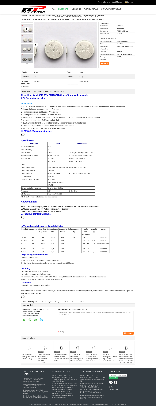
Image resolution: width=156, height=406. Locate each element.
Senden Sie (114, 378)
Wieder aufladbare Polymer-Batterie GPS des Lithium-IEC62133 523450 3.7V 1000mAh (92, 397)
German (131, 1)
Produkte (63, 9)
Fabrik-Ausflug (91, 9)
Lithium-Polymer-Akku (91, 372)
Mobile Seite (113, 390)
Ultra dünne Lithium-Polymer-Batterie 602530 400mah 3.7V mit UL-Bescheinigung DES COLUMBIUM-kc (91, 391)
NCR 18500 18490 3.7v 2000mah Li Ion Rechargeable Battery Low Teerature (93, 358)
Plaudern (104, 63)
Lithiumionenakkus (42, 15)
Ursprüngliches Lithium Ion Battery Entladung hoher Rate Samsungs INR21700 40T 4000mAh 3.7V (62, 389)
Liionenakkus (54, 302)
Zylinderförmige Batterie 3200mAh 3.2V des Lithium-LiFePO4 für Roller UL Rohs (35, 397)
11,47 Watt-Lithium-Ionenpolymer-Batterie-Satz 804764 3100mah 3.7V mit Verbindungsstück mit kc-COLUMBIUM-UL (92, 378)
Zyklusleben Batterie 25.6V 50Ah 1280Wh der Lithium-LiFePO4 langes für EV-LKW (35, 391)
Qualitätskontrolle (111, 9)
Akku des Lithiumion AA (42, 302)
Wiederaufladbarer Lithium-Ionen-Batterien (72, 302)
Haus (53, 9)
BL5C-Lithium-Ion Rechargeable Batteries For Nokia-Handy (29, 357)
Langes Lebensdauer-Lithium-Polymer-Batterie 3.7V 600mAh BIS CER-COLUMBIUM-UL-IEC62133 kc (92, 385)
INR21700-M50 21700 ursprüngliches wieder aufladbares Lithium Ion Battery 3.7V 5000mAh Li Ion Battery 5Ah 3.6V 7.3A (126, 360)
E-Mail (111, 387)
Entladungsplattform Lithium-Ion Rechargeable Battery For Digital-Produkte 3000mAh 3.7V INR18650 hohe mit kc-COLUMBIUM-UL (64, 378)
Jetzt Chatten (117, 2)
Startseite (24, 15)
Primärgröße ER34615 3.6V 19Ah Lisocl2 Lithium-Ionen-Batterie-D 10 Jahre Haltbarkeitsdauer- (62, 395)
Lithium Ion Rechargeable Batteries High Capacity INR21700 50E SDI (110, 358)
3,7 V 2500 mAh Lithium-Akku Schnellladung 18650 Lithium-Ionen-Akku (76, 358)
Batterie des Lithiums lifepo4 (34, 373)
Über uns (76, 9)
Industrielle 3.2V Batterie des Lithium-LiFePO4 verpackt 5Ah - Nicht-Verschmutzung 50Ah (34, 385)
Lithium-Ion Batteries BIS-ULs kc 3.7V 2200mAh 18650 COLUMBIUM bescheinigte (44, 359)
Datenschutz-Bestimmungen (37, 404)
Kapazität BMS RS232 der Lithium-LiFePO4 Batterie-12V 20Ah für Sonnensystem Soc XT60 (33, 379)
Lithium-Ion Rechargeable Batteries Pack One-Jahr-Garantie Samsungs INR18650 (64, 384)
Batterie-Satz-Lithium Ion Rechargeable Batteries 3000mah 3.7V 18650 (61, 358)
